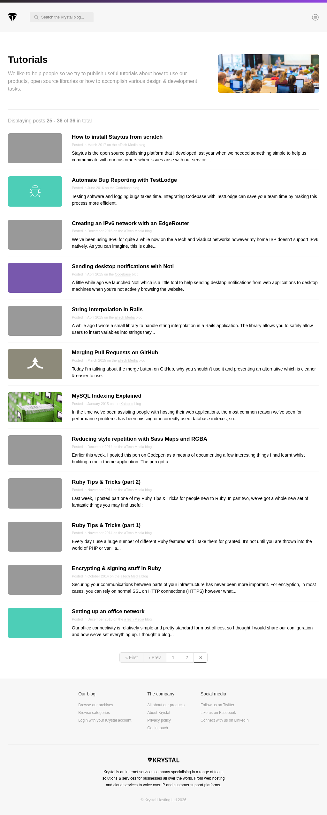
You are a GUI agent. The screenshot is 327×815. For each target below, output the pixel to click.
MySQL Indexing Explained (106, 396)
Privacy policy (159, 720)
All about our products (166, 705)
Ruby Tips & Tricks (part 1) (106, 525)
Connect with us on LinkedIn (225, 720)
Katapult (126, 404)
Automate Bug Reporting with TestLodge (124, 180)
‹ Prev (155, 657)
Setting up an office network (108, 611)
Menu (304, 18)
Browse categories (94, 712)
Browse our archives (95, 705)
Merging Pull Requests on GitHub (115, 352)
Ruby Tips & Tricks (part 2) (106, 482)
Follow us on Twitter (217, 705)
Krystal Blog (12, 17)
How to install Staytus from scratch (117, 137)
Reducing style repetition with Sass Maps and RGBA (139, 439)
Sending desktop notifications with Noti (123, 266)
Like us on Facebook (218, 712)
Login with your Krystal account (104, 720)
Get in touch (157, 728)
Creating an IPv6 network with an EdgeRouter (130, 223)
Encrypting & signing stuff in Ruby (116, 568)
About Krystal (158, 712)
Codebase (124, 188)
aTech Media (128, 145)
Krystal (163, 761)
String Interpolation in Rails (107, 309)
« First (131, 657)
